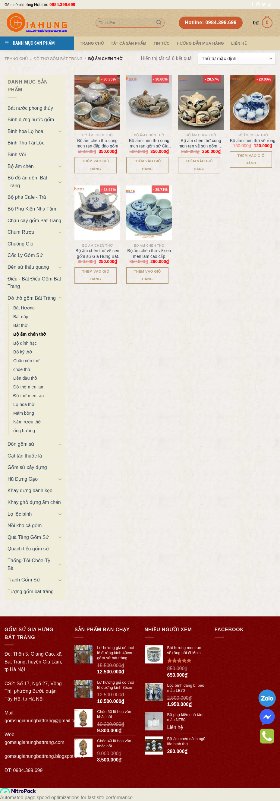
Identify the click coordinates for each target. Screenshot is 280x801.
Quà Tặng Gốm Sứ (28, 537)
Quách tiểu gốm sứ (28, 548)
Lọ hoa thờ (23, 404)
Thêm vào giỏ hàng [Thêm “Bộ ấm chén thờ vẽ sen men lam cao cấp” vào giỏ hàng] (147, 275)
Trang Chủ (92, 43)
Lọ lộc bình (20, 514)
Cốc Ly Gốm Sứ (25, 255)
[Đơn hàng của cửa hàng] (236, 59)
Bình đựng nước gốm (31, 119)
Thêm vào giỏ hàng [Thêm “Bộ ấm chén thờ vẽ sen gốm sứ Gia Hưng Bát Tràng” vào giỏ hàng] (95, 275)
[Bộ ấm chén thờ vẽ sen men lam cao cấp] (149, 212)
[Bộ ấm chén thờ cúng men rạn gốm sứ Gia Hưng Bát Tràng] (149, 102)
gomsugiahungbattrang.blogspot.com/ (45, 756)
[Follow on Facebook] (252, 4)
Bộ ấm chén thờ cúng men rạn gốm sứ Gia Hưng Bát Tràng (149, 143)
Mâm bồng (23, 413)
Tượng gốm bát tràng (31, 591)
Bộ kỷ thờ (22, 352)
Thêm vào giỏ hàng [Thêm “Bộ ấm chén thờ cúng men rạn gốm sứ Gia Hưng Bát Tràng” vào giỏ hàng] (147, 164)
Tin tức (161, 43)
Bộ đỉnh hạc (25, 343)
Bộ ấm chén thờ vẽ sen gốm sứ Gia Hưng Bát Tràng (97, 253)
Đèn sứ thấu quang (28, 267)
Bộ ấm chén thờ (29, 334)
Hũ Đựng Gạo (23, 479)
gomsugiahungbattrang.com (34, 742)
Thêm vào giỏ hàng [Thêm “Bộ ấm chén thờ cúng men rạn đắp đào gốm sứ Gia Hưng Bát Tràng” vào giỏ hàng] (95, 164)
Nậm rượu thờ (27, 421)
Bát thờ (20, 325)
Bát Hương (24, 308)
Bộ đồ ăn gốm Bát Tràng (27, 181)
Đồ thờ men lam (29, 387)
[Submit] (159, 23)
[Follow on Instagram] (258, 4)
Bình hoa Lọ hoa (25, 131)
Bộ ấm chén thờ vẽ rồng (252, 140)
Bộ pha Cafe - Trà (27, 197)
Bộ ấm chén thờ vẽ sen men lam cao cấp (149, 253)
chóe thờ (21, 369)
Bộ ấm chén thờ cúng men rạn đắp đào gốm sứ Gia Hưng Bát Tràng (97, 143)
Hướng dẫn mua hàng (200, 43)
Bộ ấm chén (21, 166)
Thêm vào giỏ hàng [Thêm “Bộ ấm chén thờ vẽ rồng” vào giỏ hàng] (251, 159)
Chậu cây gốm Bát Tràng (34, 220)
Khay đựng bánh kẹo (30, 490)
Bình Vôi (17, 154)
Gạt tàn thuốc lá (25, 455)
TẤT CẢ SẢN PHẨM (128, 43)
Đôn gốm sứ (21, 444)
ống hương (24, 430)
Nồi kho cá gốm (25, 525)
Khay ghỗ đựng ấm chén (34, 502)
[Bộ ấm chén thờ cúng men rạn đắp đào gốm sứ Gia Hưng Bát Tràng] (97, 102)
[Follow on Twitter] (264, 4)
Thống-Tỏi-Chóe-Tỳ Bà (29, 564)
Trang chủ (16, 58)
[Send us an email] (269, 4)
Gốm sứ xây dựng (27, 467)
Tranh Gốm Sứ (24, 579)
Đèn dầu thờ (25, 378)
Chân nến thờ (26, 360)
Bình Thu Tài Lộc (26, 142)
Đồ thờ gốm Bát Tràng (58, 58)
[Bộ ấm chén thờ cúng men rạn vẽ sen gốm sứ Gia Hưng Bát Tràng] (201, 102)
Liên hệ (239, 43)
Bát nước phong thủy (30, 108)
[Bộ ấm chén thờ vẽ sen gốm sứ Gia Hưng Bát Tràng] (97, 212)
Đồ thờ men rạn (28, 395)
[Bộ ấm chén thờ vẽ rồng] (252, 102)
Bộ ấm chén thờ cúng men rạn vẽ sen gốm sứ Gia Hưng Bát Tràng (200, 143)
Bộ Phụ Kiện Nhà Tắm (32, 208)
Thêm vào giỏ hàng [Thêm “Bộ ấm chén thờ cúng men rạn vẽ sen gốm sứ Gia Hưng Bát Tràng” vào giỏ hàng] (199, 164)
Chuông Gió (20, 243)
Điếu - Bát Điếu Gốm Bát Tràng (34, 282)
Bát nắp (20, 316)
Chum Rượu (21, 232)
